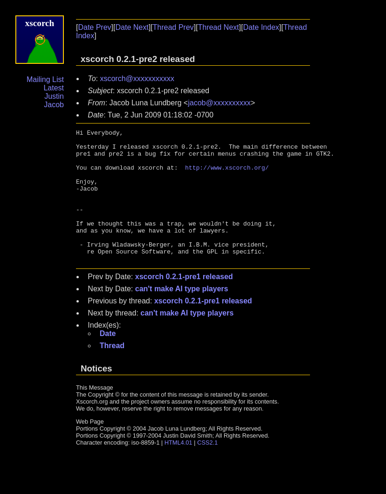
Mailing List (45, 79)
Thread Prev (173, 27)
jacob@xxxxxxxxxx (219, 103)
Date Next (131, 27)
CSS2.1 (207, 469)
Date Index (261, 27)
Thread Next (218, 27)
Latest (53, 88)
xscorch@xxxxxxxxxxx (137, 78)
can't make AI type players (181, 315)
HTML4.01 (179, 469)
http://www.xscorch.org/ (227, 176)
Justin (54, 96)
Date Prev (94, 27)
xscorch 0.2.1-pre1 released (184, 303)
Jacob (54, 105)
